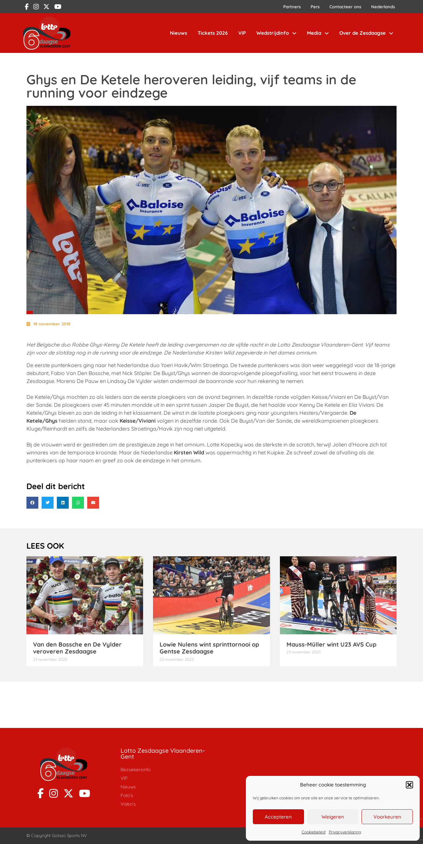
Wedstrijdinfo (276, 33)
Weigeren (333, 817)
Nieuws (178, 33)
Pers (315, 6)
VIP (242, 33)
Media (318, 33)
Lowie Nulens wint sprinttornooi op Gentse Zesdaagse (209, 648)
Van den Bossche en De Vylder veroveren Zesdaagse (77, 648)
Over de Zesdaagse (366, 33)
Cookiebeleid (314, 831)
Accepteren (278, 817)
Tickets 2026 (213, 33)
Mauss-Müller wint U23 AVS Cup (331, 644)
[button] (409, 784)
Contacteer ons (345, 6)
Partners (292, 6)
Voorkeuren (387, 817)
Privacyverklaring (345, 831)
